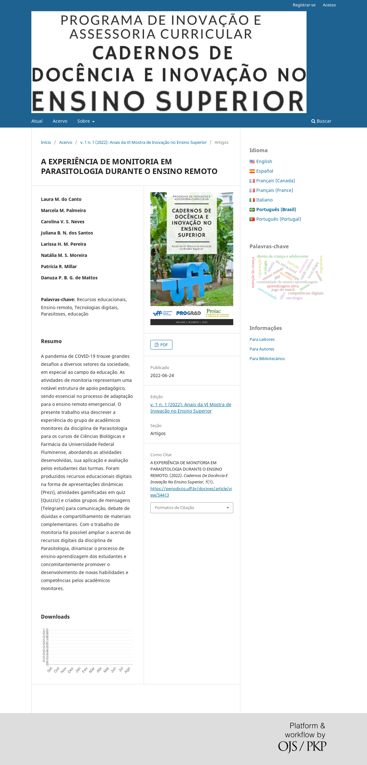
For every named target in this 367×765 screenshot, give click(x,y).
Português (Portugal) (278, 219)
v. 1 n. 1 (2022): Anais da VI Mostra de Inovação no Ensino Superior (143, 142)
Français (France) (274, 190)
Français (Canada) (275, 180)
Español (264, 171)
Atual (37, 121)
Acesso (329, 5)
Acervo (60, 121)
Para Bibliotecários (267, 358)
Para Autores (262, 349)
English (264, 161)
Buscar (321, 121)
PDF (163, 345)
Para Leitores (262, 339)
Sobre (84, 121)
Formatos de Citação (174, 507)
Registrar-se (304, 5)
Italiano (264, 200)
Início (46, 142)
